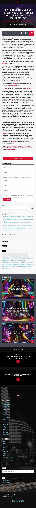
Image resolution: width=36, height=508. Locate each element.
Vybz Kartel (5, 268)
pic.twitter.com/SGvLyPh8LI (13, 85)
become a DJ (14, 254)
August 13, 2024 (27, 88)
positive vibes (23, 262)
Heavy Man (25, 256)
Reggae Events (7, 482)
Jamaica (9, 38)
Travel (4, 461)
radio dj (4, 264)
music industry (6, 262)
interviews (14, 258)
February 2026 (6, 402)
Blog (4, 441)
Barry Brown (5, 254)
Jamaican (4, 63)
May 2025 (5, 412)
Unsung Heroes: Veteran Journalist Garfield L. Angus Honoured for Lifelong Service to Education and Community (18, 310)
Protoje (31, 262)
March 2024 (5, 432)
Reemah (15, 264)
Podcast (5, 497)
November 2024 (6, 421)
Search (3, 205)
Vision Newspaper (10, 149)
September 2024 (6, 424)
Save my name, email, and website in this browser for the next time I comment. (19, 195)
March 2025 (5, 416)
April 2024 (5, 431)
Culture (4, 443)
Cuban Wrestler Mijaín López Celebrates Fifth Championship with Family (18, 357)
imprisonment (6, 258)
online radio (15, 262)
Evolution (5, 256)
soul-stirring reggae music (24, 266)
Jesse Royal (5, 260)
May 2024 (5, 429)
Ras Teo (10, 264)
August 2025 (6, 409)
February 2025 (6, 417)
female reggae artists (15, 256)
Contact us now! (7, 484)
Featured (5, 449)
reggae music (21, 264)
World (4, 463)
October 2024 (6, 422)
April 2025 (5, 414)
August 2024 (6, 426)
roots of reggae (6, 266)
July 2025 (5, 411)
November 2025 (6, 404)
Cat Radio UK (5, 296)
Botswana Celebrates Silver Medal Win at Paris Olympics (18, 375)
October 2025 (6, 406)
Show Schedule (6, 480)
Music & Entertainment (8, 457)
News (18, 8)
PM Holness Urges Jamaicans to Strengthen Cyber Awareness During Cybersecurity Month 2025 (18, 288)
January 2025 (6, 419)
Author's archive (18, 158)
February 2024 (6, 434)
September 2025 (6, 407)
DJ (3, 445)
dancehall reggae (22, 254)
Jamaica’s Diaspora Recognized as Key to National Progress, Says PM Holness (18, 333)
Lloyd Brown (21, 260)
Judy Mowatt (13, 260)
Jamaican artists (27, 258)
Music (4, 455)
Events (4, 447)
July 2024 (5, 427)
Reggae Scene (30, 264)
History (4, 453)
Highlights (5, 451)
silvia (13, 266)
